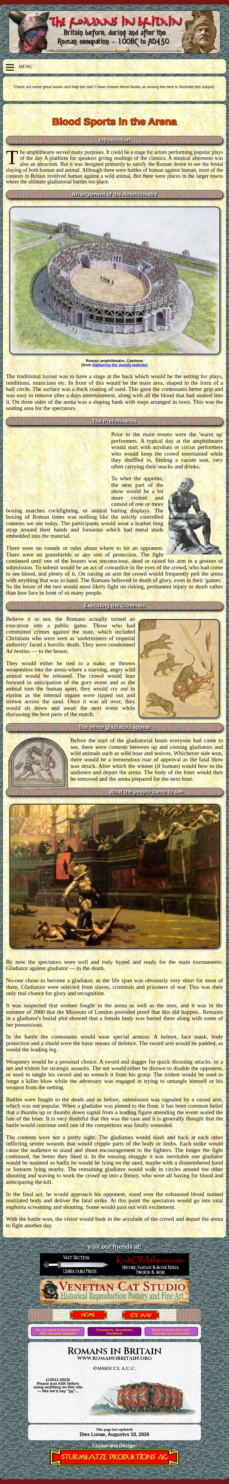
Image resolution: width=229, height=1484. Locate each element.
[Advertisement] (58, 467)
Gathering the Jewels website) (120, 365)
